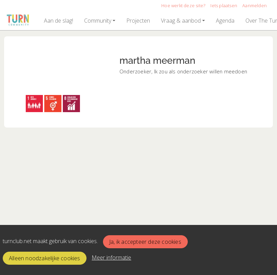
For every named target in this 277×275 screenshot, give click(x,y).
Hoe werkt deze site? (183, 5)
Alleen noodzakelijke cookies (44, 258)
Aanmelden (254, 5)
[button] (58, 20)
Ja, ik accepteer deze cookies (145, 242)
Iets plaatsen (223, 5)
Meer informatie (111, 257)
